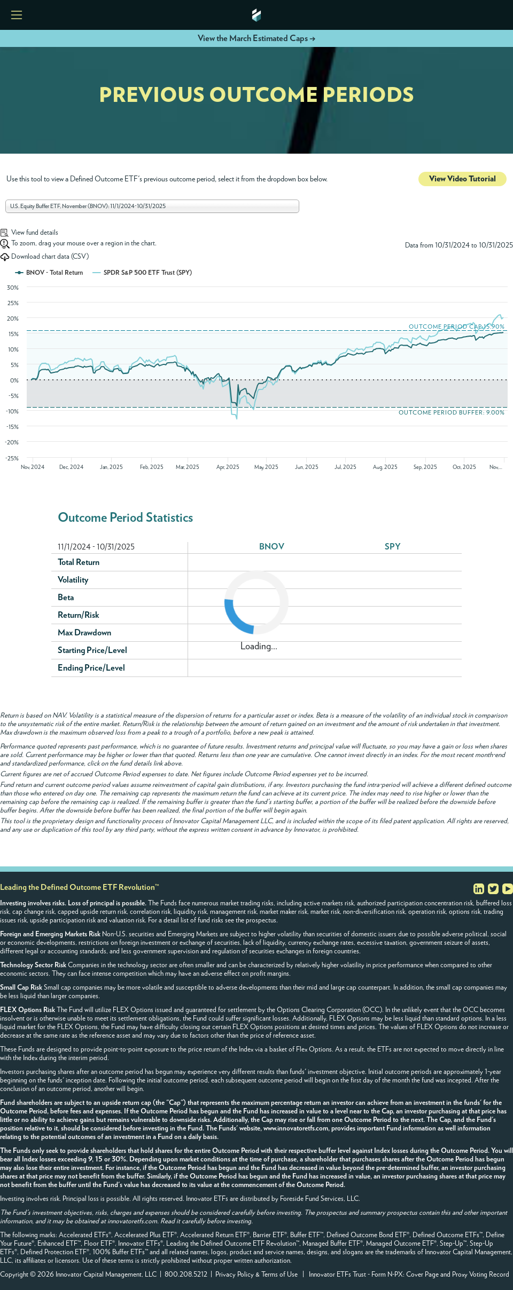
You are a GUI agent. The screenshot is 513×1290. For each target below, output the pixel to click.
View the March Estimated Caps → (256, 38)
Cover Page (422, 1274)
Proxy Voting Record (480, 1274)
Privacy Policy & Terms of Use (256, 1274)
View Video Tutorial (462, 179)
